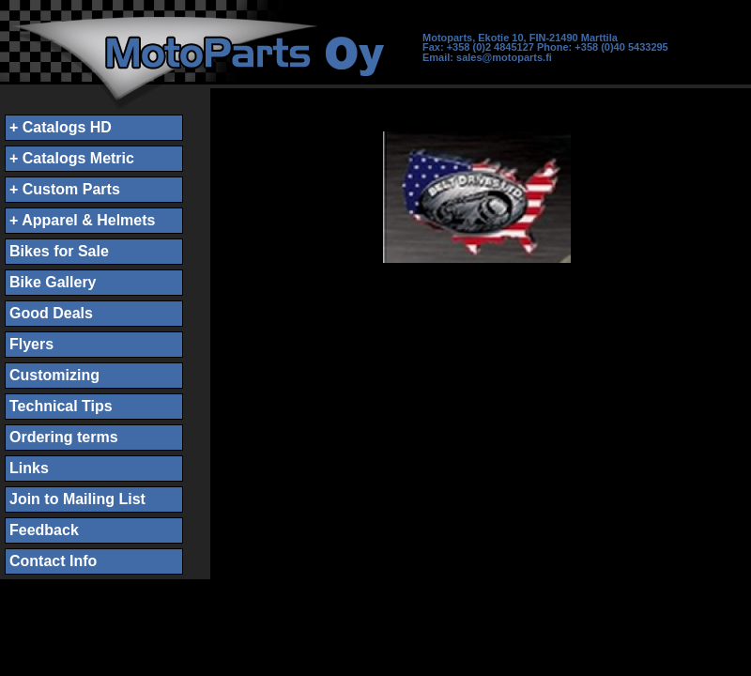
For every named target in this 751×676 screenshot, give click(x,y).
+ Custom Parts (64, 189)
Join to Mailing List (77, 499)
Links (29, 468)
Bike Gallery (53, 282)
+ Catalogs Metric (71, 158)
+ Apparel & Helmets (82, 220)
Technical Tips (61, 406)
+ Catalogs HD (60, 127)
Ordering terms (63, 437)
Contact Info (53, 561)
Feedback (44, 530)
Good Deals (51, 313)
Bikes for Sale (59, 251)
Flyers (31, 344)
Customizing (54, 375)
